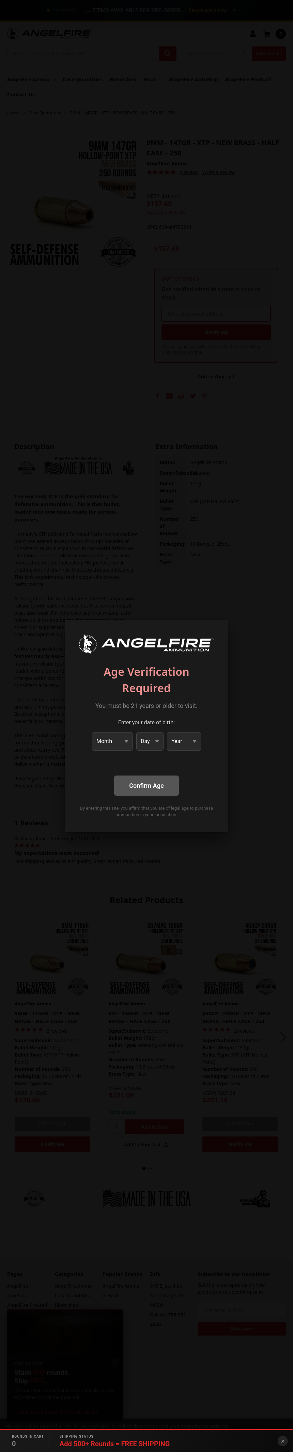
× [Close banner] (283, 1441)
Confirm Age (146, 785)
